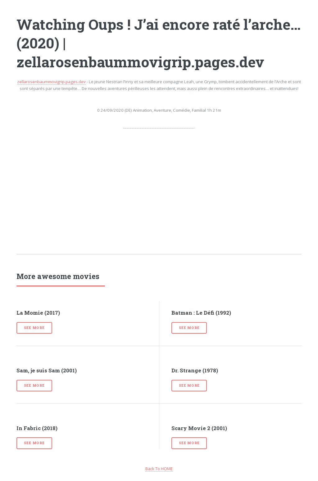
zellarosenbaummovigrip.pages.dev (51, 81)
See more (34, 328)
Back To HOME (159, 468)
